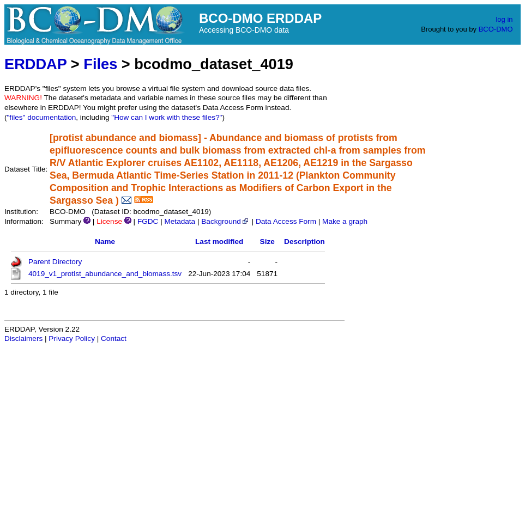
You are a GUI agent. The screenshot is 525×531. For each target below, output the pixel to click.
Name (105, 241)
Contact (113, 338)
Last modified (219, 241)
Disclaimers (23, 338)
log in (504, 19)
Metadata (179, 221)
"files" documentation (41, 117)
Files (100, 64)
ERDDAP (35, 64)
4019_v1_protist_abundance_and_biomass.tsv (105, 274)
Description (304, 241)
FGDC (148, 221)
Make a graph (344, 221)
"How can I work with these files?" (166, 117)
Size (267, 241)
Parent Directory (55, 262)
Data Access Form (286, 221)
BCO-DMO (496, 29)
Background (225, 221)
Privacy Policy (72, 338)
